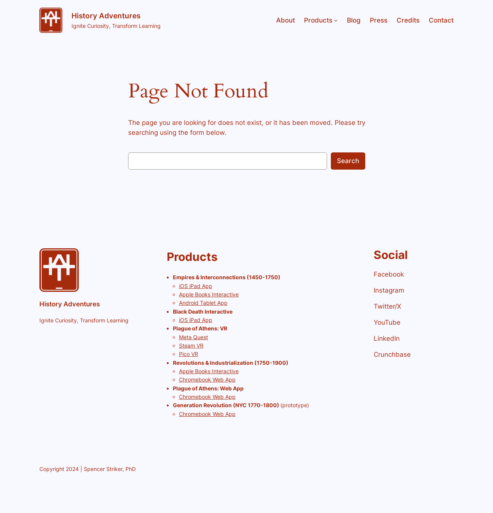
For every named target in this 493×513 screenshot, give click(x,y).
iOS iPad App (195, 286)
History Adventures (106, 15)
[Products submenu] (336, 20)
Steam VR (191, 345)
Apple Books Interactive (209, 294)
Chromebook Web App (207, 379)
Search (348, 161)
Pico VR (188, 354)
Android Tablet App (203, 302)
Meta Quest (193, 337)
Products (318, 20)
